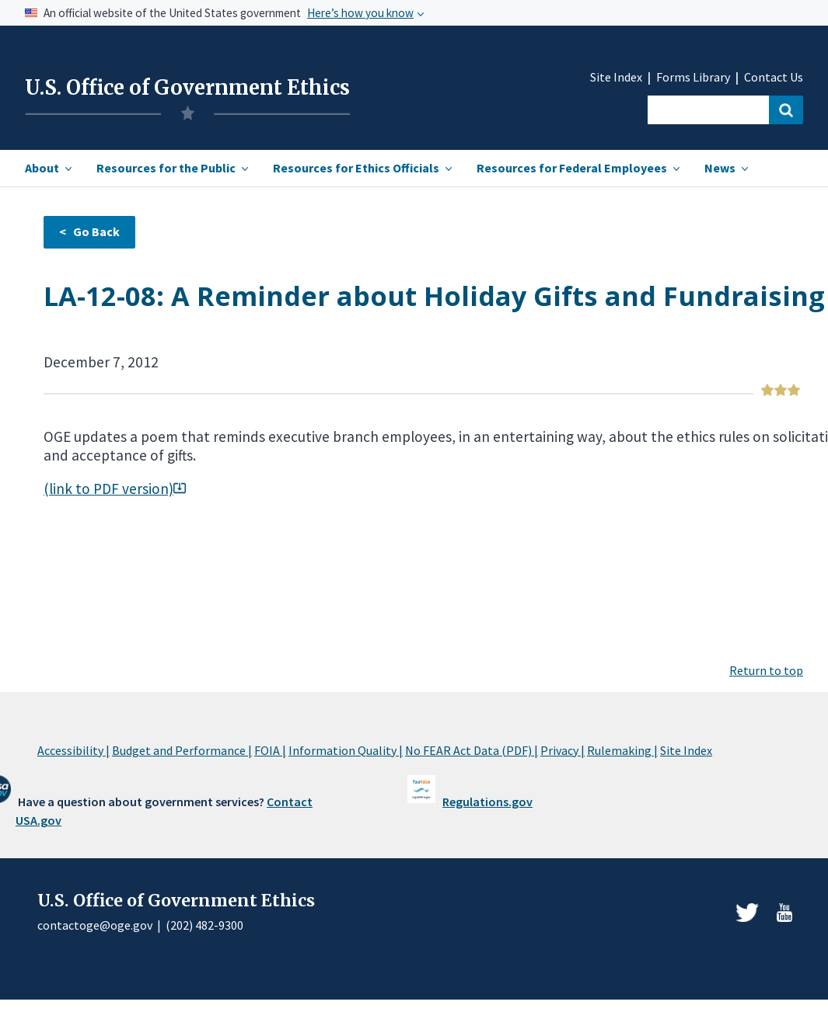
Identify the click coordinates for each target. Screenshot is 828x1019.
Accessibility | (73, 750)
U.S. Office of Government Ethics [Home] (187, 87)
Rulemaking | (622, 750)
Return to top (766, 670)
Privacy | (562, 750)
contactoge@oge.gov (94, 925)
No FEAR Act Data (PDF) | (471, 750)
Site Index (616, 77)
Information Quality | (345, 750)
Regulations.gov (487, 801)
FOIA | (270, 750)
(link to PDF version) (115, 488)
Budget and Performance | (182, 750)
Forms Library (693, 77)
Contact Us (773, 77)
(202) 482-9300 (204, 925)
